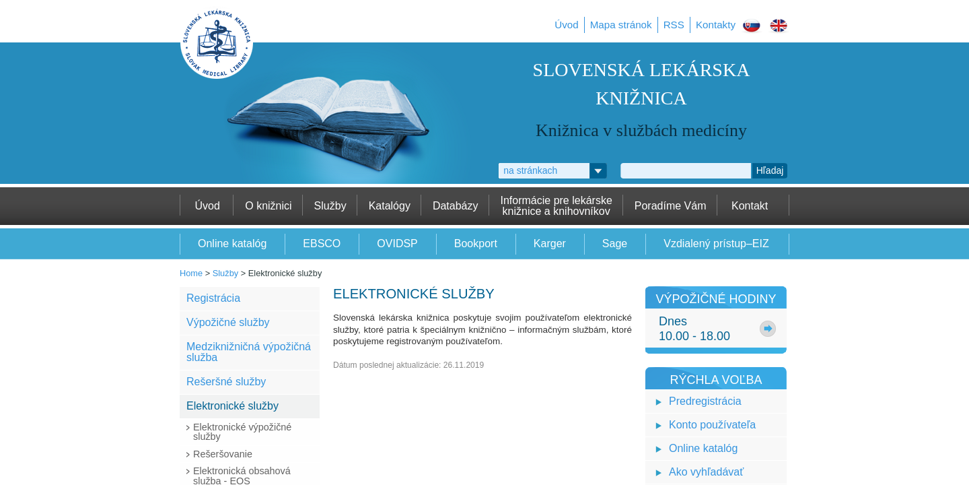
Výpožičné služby (228, 322)
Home (191, 273)
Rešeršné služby (226, 381)
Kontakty (715, 24)
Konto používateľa (712, 424)
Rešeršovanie (222, 454)
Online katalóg (703, 448)
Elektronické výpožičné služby (242, 432)
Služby (225, 273)
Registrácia (213, 298)
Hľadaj (770, 170)
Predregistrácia (705, 401)
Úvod (566, 24)
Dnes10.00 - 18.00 (694, 329)
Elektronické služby (232, 406)
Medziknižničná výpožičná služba (248, 352)
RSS (673, 24)
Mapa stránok (621, 24)
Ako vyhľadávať (706, 472)
